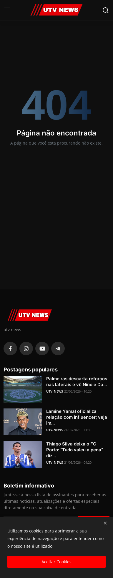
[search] (105, 10)
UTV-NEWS (54, 430)
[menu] (7, 10)
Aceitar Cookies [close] (56, 561)
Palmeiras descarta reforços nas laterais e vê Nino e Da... (76, 381)
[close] (105, 523)
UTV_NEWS (54, 391)
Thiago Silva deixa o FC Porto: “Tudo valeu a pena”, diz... (75, 449)
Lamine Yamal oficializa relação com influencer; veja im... (76, 417)
